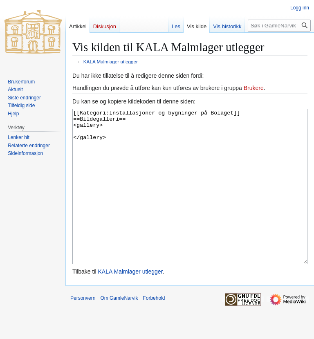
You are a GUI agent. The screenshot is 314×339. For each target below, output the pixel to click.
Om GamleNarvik (119, 329)
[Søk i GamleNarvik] (279, 25)
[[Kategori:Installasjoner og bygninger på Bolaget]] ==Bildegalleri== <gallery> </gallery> (189, 202)
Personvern (82, 329)
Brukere (254, 88)
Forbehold (154, 329)
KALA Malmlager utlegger (110, 61)
